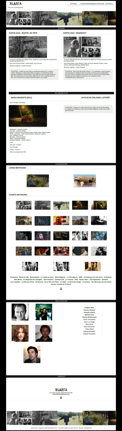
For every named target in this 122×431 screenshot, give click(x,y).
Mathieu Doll (89, 315)
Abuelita (105, 279)
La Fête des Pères (28, 282)
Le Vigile (63, 282)
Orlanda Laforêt (89, 312)
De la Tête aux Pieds (51, 282)
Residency (14, 277)
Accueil (73, 4)
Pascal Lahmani (89, 310)
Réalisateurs (97, 4)
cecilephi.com (88, 428)
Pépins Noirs (83, 279)
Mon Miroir (18, 279)
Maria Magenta (60, 277)
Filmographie (85, 4)
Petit (76, 279)
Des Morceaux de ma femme (101, 282)
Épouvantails (34, 277)
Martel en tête (24, 277)
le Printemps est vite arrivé (93, 277)
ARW (80, 277)
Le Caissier (69, 279)
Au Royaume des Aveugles (32, 279)
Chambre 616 (59, 279)
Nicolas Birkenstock (89, 317)
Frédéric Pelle (89, 308)
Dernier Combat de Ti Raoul (61, 284)
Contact (109, 4)
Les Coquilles (15, 282)
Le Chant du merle (47, 277)
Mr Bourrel (39, 282)
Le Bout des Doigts (74, 282)
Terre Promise (48, 279)
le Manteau (108, 277)
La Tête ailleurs (72, 277)
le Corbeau (86, 282)
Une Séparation (95, 279)
